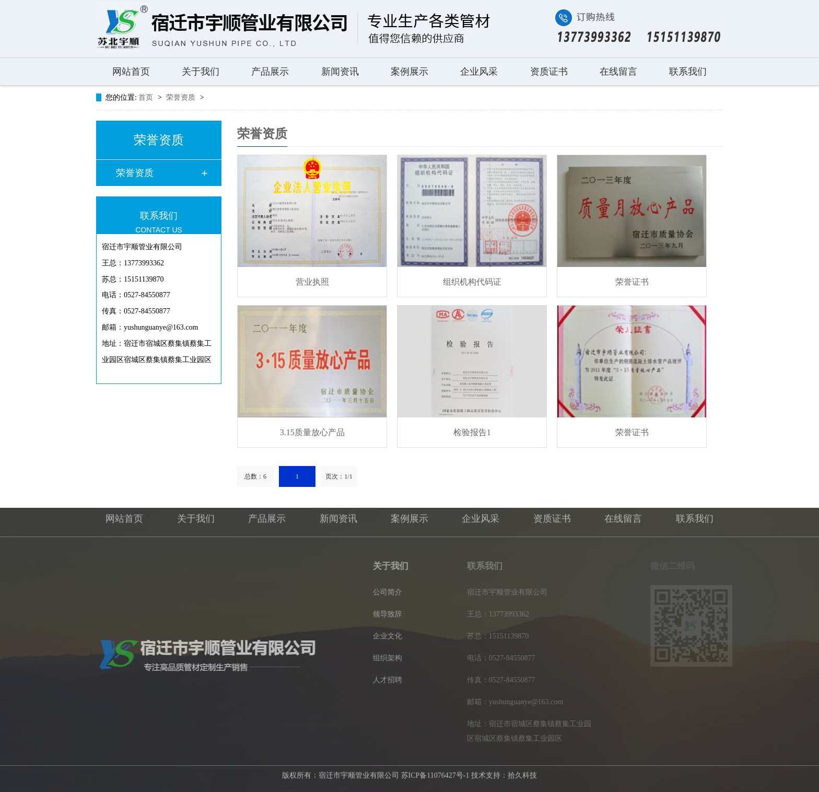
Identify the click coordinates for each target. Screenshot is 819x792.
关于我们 (200, 71)
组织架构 (390, 658)
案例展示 (409, 71)
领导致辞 (390, 614)
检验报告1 (472, 432)
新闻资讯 (340, 71)
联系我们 (688, 71)
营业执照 (312, 281)
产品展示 (270, 71)
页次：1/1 (338, 476)
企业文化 (390, 636)
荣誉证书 (632, 281)
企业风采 (479, 71)
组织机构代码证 (472, 281)
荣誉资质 (181, 97)
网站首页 (131, 71)
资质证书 (549, 71)
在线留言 (618, 71)
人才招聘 (390, 680)
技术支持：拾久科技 (504, 773)
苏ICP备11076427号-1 (435, 773)
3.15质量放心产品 (312, 432)
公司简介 (390, 592)
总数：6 (255, 476)
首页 (146, 97)
